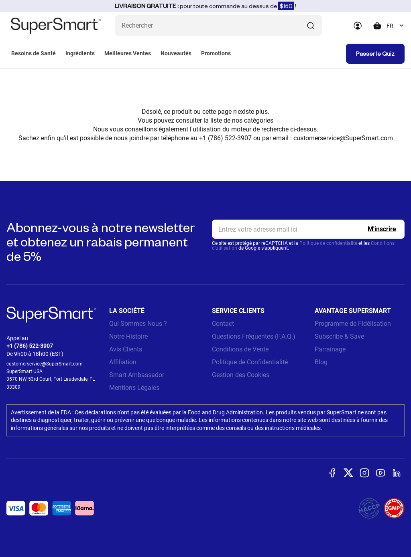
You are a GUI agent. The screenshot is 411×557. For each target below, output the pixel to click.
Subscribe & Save (339, 336)
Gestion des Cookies (240, 375)
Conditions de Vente (240, 349)
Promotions (216, 53)
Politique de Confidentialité (250, 362)
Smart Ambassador (136, 375)
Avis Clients (125, 349)
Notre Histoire (128, 336)
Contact (223, 323)
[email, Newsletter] (308, 229)
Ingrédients (80, 53)
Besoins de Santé (33, 53)
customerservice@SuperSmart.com (343, 138)
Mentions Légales (134, 388)
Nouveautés (176, 53)
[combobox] (396, 26)
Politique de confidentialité (328, 243)
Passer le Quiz (375, 53)
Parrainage (330, 349)
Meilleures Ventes (127, 53)
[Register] (382, 229)
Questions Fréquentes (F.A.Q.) (253, 336)
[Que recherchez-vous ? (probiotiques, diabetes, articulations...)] (218, 25)
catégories (258, 120)
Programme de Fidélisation (353, 323)
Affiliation (122, 362)
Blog (321, 362)
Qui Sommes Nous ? (138, 323)
